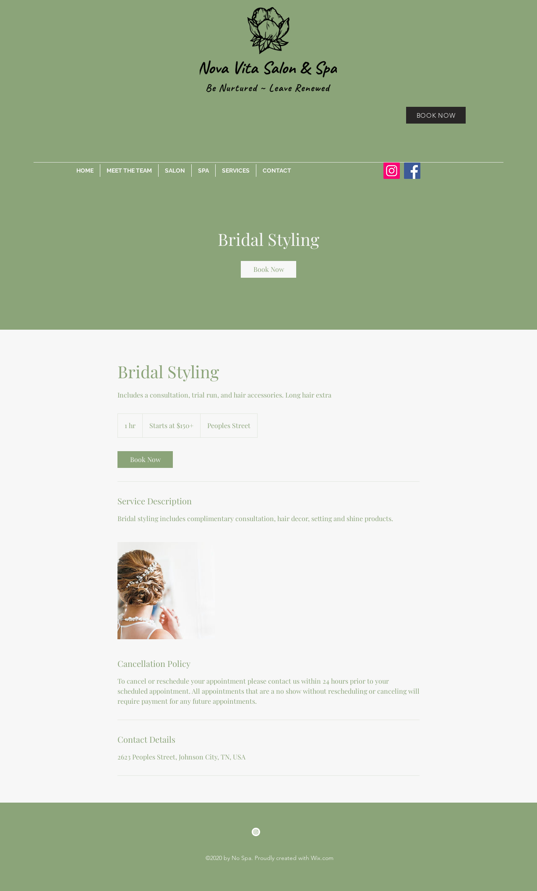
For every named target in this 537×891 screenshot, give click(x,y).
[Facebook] (412, 171)
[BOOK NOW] (436, 115)
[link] (268, 269)
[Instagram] (391, 171)
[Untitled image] (166, 590)
